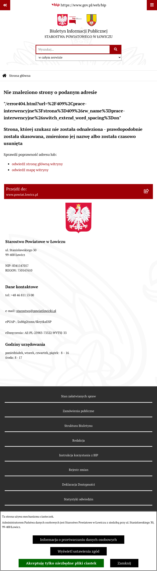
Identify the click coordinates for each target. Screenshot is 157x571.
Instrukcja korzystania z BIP (78, 455)
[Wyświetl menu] (152, 5)
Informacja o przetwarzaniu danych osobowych (78, 539)
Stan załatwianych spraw (78, 396)
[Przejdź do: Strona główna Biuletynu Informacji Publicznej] (4, 75)
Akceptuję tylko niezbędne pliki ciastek (61, 563)
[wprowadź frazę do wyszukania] (73, 49)
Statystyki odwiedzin (78, 499)
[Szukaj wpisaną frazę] (115, 49)
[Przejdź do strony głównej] (78, 27)
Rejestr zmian (78, 470)
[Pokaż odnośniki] (5, 5)
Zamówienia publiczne (78, 411)
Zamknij (124, 563)
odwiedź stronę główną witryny (37, 164)
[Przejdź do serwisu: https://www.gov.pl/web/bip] (78, 5)
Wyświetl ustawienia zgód (78, 551)
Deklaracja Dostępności (78, 484)
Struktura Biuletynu (78, 426)
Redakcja (78, 440)
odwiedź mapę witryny (30, 169)
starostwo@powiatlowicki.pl (36, 311)
